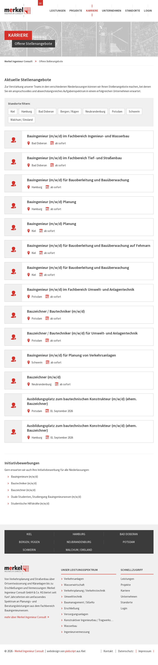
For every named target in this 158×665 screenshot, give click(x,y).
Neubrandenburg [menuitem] (79, 549)
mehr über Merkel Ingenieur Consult (27, 624)
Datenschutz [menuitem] (125, 658)
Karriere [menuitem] (92, 10)
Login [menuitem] (148, 10)
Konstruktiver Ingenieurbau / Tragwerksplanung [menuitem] (89, 627)
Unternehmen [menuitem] (111, 10)
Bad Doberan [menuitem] (129, 541)
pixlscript (70, 658)
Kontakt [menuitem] (108, 658)
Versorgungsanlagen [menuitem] (76, 621)
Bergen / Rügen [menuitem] (29, 549)
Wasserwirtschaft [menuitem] (74, 591)
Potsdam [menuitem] (129, 549)
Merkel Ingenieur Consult (18, 61)
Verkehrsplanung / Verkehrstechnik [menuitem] (84, 597)
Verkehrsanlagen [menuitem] (74, 586)
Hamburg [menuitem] (79, 541)
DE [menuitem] (40, 3)
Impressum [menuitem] (144, 658)
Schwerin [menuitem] (29, 556)
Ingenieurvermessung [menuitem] (77, 639)
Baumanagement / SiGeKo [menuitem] (79, 609)
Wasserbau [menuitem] (70, 633)
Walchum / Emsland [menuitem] (79, 556)
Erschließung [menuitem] (71, 615)
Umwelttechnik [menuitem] (73, 603)
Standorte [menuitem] (132, 10)
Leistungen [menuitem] (58, 10)
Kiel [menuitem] (29, 541)
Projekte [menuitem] (75, 10)
